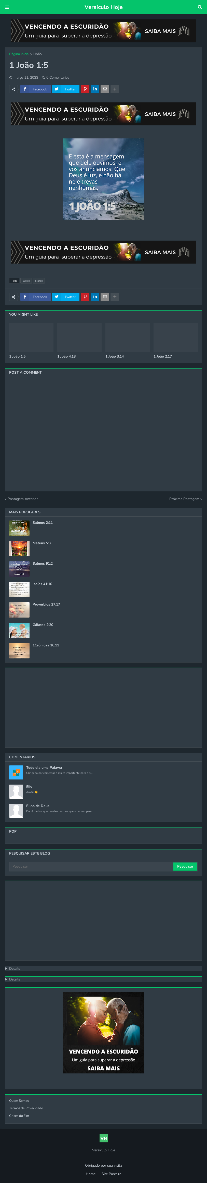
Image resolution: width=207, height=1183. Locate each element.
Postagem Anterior (23, 498)
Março (39, 281)
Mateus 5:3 (42, 543)
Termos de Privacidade (26, 1108)
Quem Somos (19, 1100)
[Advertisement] (103, 707)
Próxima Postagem (184, 498)
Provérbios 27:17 (46, 604)
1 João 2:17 (163, 356)
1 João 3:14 (114, 356)
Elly (29, 787)
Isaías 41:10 (42, 584)
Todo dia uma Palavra (44, 767)
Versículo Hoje (104, 7)
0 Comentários (58, 77)
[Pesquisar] (91, 866)
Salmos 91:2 (43, 563)
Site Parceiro (111, 1174)
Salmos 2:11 (43, 522)
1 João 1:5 (17, 356)
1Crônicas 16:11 (46, 645)
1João (37, 54)
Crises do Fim (19, 1116)
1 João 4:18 (66, 356)
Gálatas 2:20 (43, 625)
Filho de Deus (37, 806)
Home (90, 1174)
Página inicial (19, 54)
